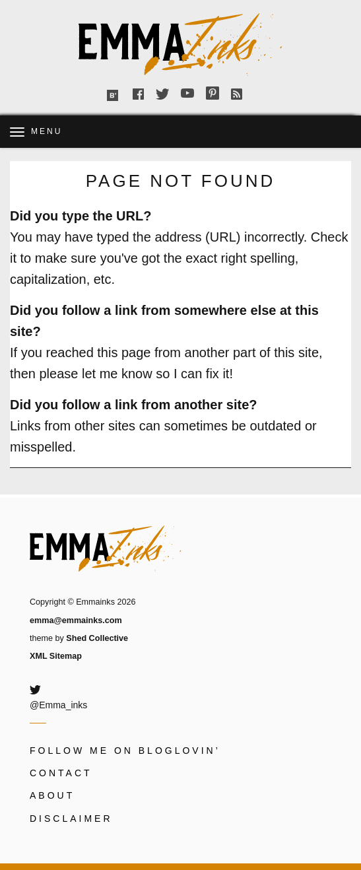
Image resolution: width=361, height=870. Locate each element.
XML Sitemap (56, 656)
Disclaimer (71, 818)
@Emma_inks (58, 705)
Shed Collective (97, 638)
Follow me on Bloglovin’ (125, 750)
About (52, 795)
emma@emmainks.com (76, 620)
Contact (61, 773)
